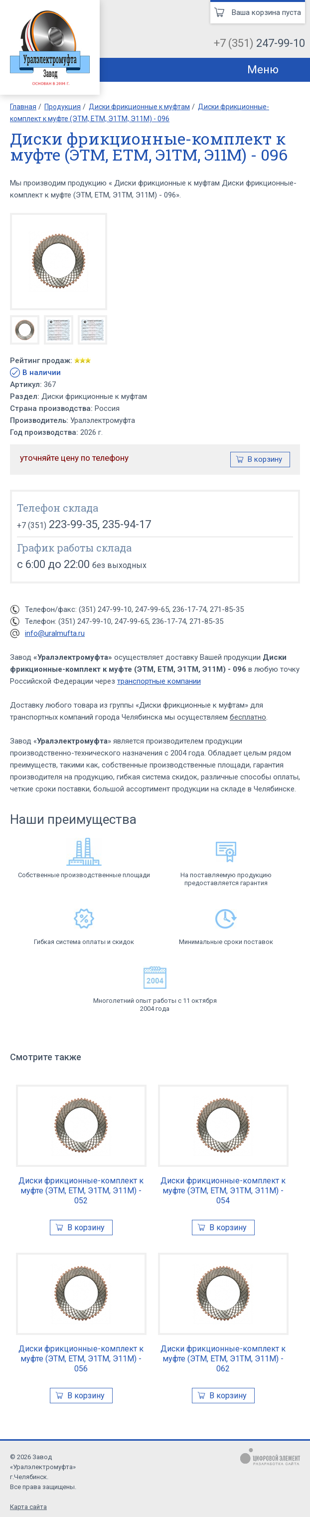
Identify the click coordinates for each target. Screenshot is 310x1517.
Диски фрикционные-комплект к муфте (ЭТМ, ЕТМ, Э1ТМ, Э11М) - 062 (223, 1358)
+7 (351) (259, 43)
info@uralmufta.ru (55, 633)
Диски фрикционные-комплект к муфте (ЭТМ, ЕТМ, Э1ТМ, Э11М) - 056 (81, 1358)
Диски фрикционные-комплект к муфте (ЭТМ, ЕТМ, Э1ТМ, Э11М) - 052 (81, 1190)
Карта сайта (28, 1507)
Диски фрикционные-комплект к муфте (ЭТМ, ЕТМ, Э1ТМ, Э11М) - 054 (223, 1190)
